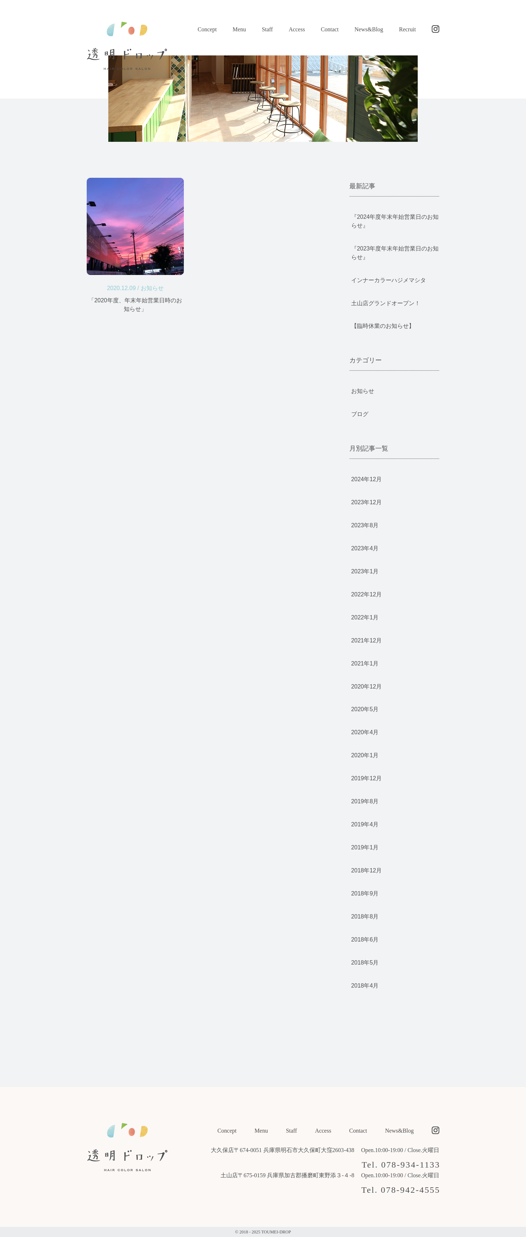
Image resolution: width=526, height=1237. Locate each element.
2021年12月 (366, 640)
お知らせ (152, 288)
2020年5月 (364, 709)
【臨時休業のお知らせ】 (382, 326)
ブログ (359, 414)
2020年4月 (364, 732)
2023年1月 (364, 571)
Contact (330, 29)
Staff (267, 29)
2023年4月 (364, 548)
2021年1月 (364, 663)
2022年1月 (364, 617)
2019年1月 (364, 847)
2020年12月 (366, 686)
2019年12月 (366, 778)
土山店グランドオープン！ (385, 303)
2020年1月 (364, 755)
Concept (207, 29)
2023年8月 (364, 525)
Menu (239, 29)
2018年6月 (364, 939)
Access (297, 29)
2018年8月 (364, 916)
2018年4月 (364, 986)
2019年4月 (364, 824)
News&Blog (368, 29)
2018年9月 (364, 893)
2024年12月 (366, 479)
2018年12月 (366, 870)
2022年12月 (366, 594)
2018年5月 (364, 963)
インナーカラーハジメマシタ (388, 280)
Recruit (407, 29)
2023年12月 (366, 502)
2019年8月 (364, 801)
